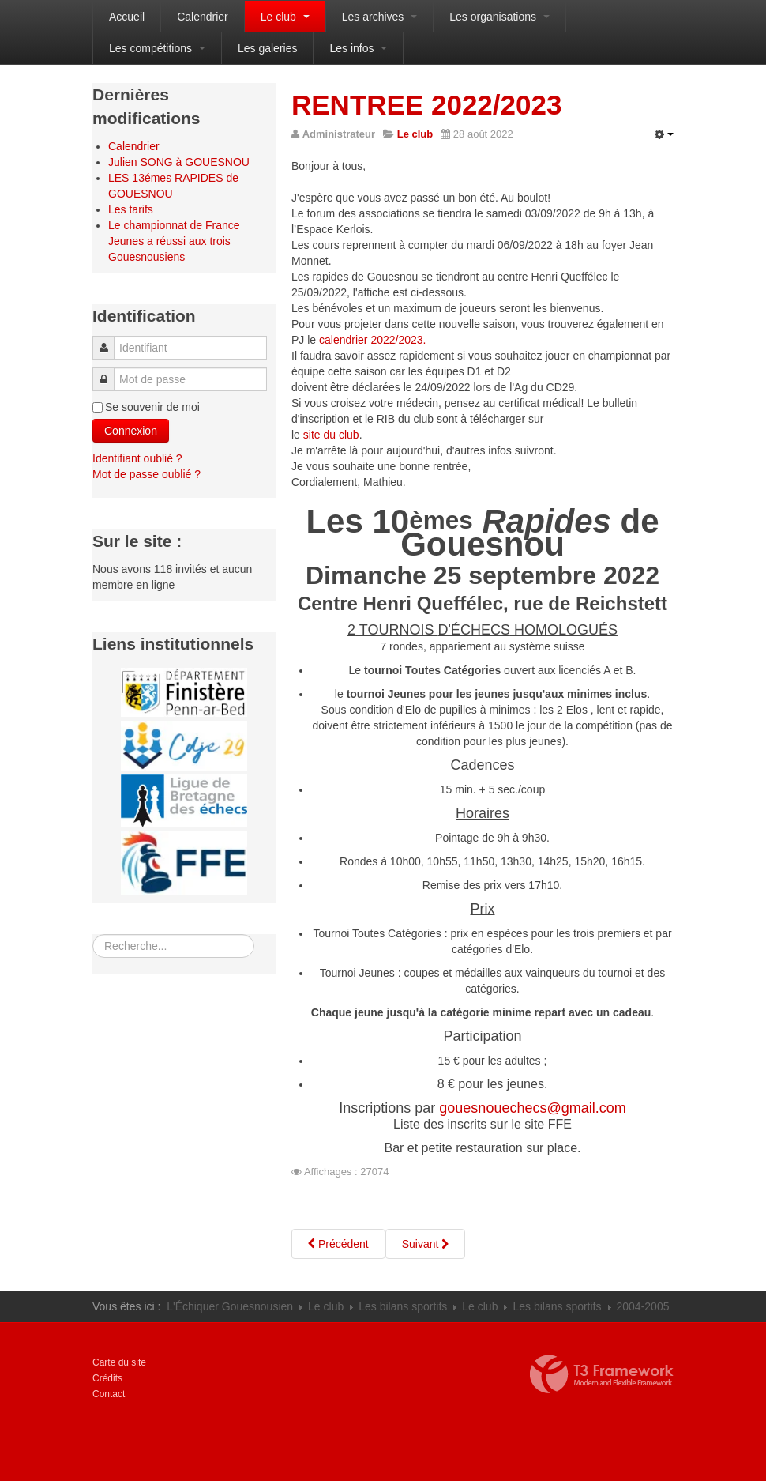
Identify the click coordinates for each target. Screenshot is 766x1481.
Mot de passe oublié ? (146, 474)
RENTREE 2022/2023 (426, 104)
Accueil (127, 16)
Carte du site (119, 1362)
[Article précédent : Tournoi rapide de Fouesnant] (338, 1244)
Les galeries (268, 48)
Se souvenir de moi (152, 407)
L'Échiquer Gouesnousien (230, 1306)
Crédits (107, 1378)
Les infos (358, 48)
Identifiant (108, 340)
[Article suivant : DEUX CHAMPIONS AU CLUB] (425, 1244)
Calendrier (202, 16)
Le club (285, 16)
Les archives (379, 16)
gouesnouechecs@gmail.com (532, 1108)
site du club (331, 434)
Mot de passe (107, 371)
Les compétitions (157, 48)
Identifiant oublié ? (137, 458)
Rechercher (92, 934)
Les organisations (499, 16)
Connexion (130, 430)
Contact (108, 1394)
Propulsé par (602, 1374)
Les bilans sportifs (403, 1306)
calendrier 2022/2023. (372, 340)
